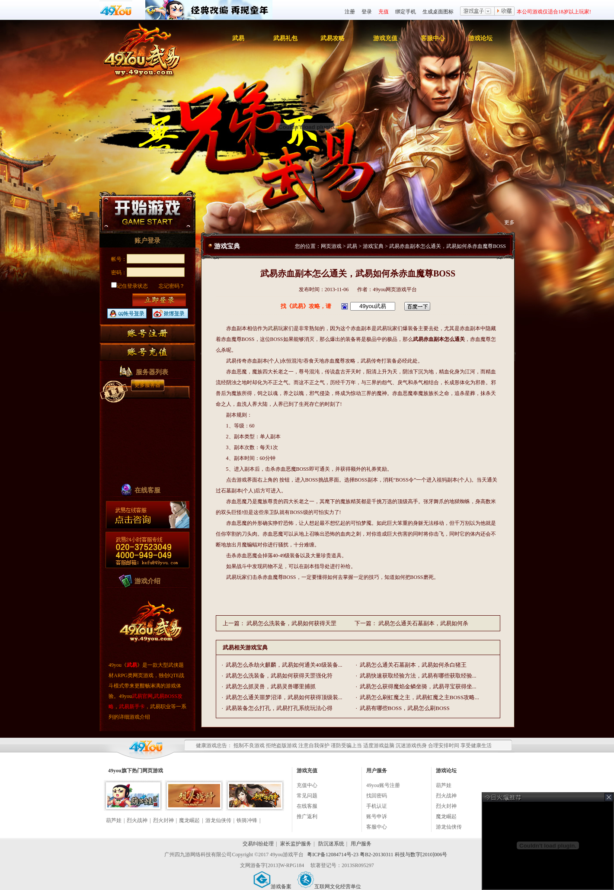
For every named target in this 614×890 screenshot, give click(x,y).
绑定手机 (405, 12)
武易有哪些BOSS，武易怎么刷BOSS (405, 708)
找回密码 (376, 796)
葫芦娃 (114, 820)
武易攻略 (332, 38)
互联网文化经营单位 (329, 887)
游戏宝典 (373, 246)
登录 (366, 12)
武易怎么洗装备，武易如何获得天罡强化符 (279, 675)
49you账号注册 (383, 785)
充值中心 (307, 785)
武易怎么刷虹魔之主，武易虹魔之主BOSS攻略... (419, 697)
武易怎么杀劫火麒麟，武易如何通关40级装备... (284, 665)
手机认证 (376, 806)
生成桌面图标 (438, 12)
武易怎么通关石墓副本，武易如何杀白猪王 (413, 665)
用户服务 (361, 844)
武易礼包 (285, 38)
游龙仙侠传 (218, 820)
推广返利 (307, 816)
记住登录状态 (129, 286)
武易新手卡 (132, 707)
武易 (238, 38)
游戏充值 (385, 38)
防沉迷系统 (331, 844)
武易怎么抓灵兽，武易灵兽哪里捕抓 (271, 686)
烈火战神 (137, 820)
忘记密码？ (172, 286)
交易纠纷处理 (258, 844)
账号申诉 (376, 816)
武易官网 (142, 696)
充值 (383, 12)
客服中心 (433, 38)
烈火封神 (163, 820)
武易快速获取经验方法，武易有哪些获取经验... (418, 675)
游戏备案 (272, 887)
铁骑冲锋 (247, 820)
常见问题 (307, 796)
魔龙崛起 (189, 820)
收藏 (505, 11)
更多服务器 (147, 385)
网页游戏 (331, 246)
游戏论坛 (480, 38)
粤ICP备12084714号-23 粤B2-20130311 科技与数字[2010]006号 (377, 854)
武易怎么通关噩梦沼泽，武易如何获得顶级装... (284, 697)
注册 (350, 12)
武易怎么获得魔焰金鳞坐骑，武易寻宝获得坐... (418, 686)
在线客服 (307, 806)
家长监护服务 (295, 844)
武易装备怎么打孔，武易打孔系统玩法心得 (279, 708)
